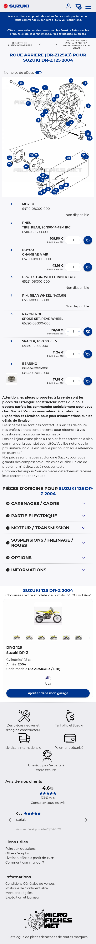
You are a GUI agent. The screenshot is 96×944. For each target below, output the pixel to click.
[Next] (55, 44)
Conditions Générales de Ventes (30, 883)
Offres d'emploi (17, 853)
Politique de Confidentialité (26, 888)
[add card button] (87, 240)
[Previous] (41, 44)
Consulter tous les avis (48, 803)
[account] (69, 6)
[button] (48, 616)
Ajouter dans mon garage (48, 693)
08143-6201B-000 (35, 373)
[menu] (88, 6)
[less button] (68, 240)
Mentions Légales (19, 893)
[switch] (38, 72)
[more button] (79, 240)
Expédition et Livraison (22, 897)
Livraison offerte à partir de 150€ (29, 858)
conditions (74, 19)
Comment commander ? (24, 862)
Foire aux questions (20, 849)
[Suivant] (89, 637)
